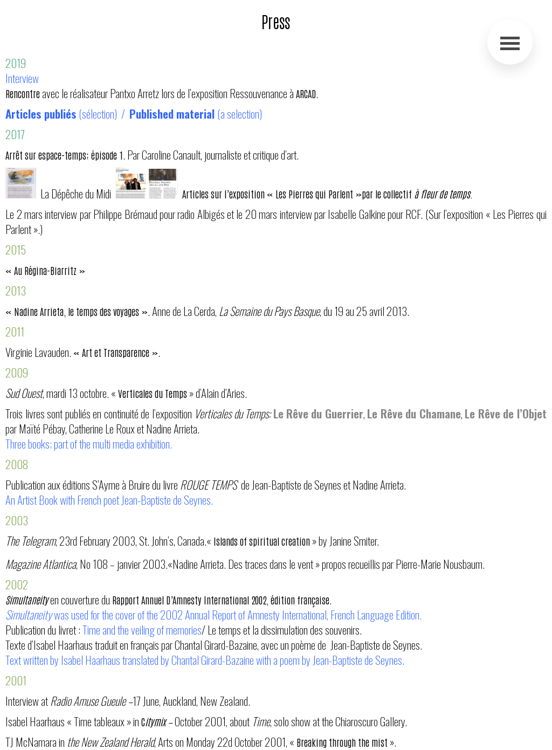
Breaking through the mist (343, 741)
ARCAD (306, 93)
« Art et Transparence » (115, 352)
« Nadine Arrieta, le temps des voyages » (76, 311)
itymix (155, 721)
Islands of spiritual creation (262, 540)
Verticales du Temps (152, 393)
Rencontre (23, 93)
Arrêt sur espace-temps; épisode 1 (64, 154)
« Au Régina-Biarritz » (45, 270)
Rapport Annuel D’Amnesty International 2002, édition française (220, 599)
